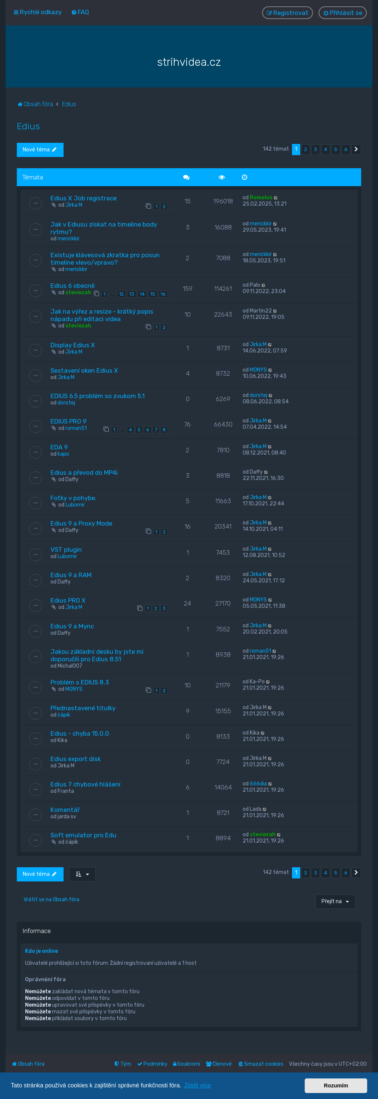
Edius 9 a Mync (72, 626)
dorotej (66, 403)
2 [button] (305, 149)
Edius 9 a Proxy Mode (81, 523)
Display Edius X (72, 345)
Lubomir (75, 505)
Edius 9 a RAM (71, 575)
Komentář (65, 809)
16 (163, 294)
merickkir (69, 239)
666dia (258, 784)
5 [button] (335, 149)
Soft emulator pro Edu (83, 835)
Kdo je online (41, 951)
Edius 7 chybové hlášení (85, 784)
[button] (356, 149)
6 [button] (345, 149)
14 (142, 294)
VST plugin (66, 549)
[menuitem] (80, 12)
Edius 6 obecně (72, 285)
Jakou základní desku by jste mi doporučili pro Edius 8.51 (97, 655)
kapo (63, 454)
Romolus (261, 197)
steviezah (78, 292)
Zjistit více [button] (197, 1085)
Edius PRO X (68, 600)
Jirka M (73, 205)
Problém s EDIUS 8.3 (79, 682)
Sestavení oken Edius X (84, 370)
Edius (28, 126)
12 (121, 294)
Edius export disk (75, 759)
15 (152, 294)
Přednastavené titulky (83, 708)
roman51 (76, 428)
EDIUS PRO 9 (68, 421)
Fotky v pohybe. (73, 498)
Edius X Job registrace (83, 198)
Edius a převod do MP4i (84, 472)
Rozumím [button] (336, 1086)
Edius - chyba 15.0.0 (79, 733)
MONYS (258, 370)
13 (131, 294)
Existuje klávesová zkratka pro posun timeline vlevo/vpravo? (105, 258)
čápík (64, 715)
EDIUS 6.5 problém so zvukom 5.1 (97, 396)
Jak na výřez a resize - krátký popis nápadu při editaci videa (101, 315)
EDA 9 (59, 447)
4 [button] (325, 149)
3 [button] (315, 149)
